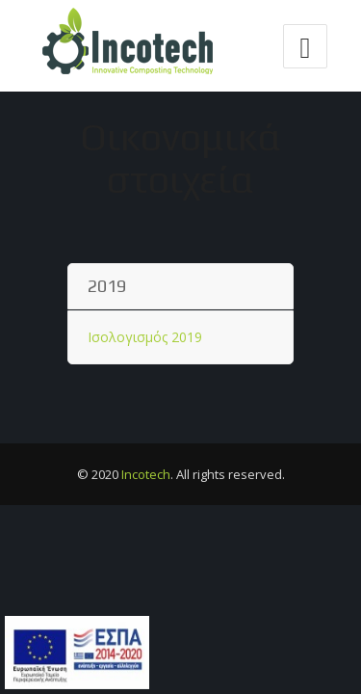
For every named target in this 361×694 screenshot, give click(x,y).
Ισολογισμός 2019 (145, 337)
